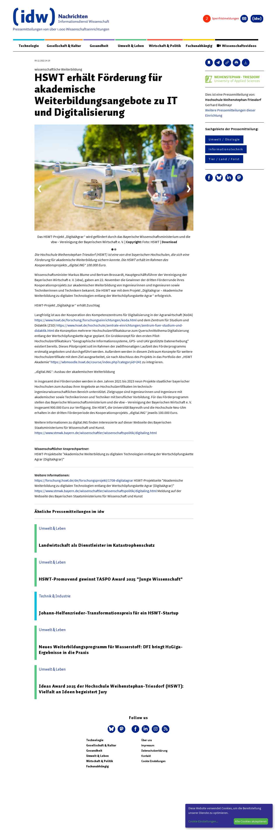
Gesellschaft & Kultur (64, 45)
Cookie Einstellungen (153, 761)
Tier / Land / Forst (224, 159)
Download (169, 242)
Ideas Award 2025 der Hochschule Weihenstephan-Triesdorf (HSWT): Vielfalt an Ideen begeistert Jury (111, 689)
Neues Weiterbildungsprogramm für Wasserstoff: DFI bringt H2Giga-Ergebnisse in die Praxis (111, 649)
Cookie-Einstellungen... (203, 821)
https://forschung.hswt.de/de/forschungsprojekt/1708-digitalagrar (83, 480)
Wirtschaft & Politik (165, 45)
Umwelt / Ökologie (224, 139)
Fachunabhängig (199, 45)
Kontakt (146, 756)
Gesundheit (99, 45)
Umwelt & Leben (131, 45)
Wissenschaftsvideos (236, 45)
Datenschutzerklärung (154, 750)
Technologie (29, 45)
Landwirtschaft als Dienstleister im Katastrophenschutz (97, 545)
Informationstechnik (226, 149)
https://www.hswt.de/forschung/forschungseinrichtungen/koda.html (85, 320)
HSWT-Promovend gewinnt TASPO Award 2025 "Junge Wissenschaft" (111, 579)
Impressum (147, 745)
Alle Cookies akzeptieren (251, 821)
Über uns (146, 740)
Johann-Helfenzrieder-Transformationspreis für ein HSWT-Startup (109, 613)
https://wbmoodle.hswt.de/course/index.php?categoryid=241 (96, 362)
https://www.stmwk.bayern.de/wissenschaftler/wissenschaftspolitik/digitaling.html (95, 433)
